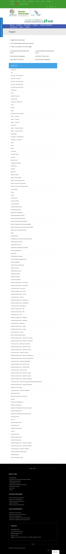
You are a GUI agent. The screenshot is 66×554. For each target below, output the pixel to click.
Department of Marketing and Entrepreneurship (21, 413)
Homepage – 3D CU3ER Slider (17, 136)
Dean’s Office (13, 253)
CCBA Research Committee (17, 256)
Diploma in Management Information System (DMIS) (22, 227)
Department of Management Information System (21, 407)
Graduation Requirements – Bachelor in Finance (21, 349)
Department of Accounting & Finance (19, 230)
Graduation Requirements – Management (20, 303)
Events (12, 104)
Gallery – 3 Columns (15, 116)
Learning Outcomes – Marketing (18, 323)
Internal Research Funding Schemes (18, 259)
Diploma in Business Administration (16, 504)
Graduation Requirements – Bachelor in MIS (20, 367)
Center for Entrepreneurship (17, 457)
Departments (27, 25)
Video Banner (14, 90)
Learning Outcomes (15, 203)
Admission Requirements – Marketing (19, 317)
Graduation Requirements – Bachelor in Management (22, 358)
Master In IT (13, 171)
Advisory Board (14, 198)
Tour (12, 72)
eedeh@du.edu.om (18, 533)
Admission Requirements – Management (19, 300)
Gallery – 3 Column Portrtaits (17, 128)
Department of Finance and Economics (19, 396)
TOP (33, 544)
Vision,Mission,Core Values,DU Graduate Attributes (21, 238)
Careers (11, 489)
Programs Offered (15, 200)
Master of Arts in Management (15, 499)
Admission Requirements (16, 422)
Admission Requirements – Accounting (19, 282)
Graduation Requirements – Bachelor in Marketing (21, 384)
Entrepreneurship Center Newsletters (19, 451)
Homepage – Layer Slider (16, 139)
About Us (12, 25)
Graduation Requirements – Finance (18, 294)
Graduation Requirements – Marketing (19, 320)
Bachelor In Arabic (15, 174)
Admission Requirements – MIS (17, 308)
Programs (19, 25)
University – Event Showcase (17, 81)
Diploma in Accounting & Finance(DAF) (19, 221)
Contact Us (48, 1)
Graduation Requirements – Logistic (18, 329)
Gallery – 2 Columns (15, 119)
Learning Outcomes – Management (18, 305)
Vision (12, 145)
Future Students (14, 189)
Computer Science (15, 154)
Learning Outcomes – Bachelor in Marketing (20, 390)
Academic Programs (15, 96)
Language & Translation (16, 163)
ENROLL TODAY (33, 468)
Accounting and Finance (16, 209)
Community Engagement (46, 25)
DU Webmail (31, 1)
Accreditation (13, 27)
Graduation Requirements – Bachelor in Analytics (21, 445)
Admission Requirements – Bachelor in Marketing (21, 378)
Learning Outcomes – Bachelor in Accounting (20, 343)
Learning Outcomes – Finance (17, 297)
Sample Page (14, 133)
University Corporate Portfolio (17, 87)
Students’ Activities (15, 268)
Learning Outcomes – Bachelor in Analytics (20, 448)
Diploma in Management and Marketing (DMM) (21, 224)
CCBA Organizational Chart (16, 241)
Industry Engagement (15, 262)
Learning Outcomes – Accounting (18, 288)
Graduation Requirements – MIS (17, 311)
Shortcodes (13, 125)
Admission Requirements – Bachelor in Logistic (21, 372)
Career (37, 1)
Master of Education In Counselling (18, 183)
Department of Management (17, 402)
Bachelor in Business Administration (17, 501)
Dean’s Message (14, 236)
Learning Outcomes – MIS (16, 314)
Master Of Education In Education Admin (19, 186)
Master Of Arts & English (16, 177)
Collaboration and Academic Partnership (19, 247)
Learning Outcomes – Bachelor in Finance (19, 352)
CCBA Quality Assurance (16, 270)
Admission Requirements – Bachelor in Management (22, 355)
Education (13, 157)
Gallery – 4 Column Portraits (17, 131)
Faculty (21, 27)
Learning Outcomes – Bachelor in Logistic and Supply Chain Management (26, 381)
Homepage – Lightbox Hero (16, 101)
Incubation (13, 4)
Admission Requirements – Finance (18, 291)
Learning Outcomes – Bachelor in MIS (19, 370)
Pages (12, 110)
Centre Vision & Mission (16, 279)
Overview (13, 399)
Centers (27, 27)
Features (13, 107)
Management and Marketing (17, 212)
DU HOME (12, 1)
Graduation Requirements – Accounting (19, 285)
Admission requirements (16, 405)
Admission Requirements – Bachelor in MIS (20, 364)
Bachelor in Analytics (13, 503)
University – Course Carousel (17, 75)
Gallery (18, 1)
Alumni (24, 1)
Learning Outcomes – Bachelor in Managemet (20, 361)
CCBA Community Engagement (17, 265)
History (12, 142)
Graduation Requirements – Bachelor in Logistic (21, 375)
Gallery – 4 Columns (15, 122)
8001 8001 (17, 529)
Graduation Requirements (16, 206)
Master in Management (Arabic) (17, 215)
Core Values (13, 151)
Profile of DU (13, 69)
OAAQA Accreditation (15, 273)
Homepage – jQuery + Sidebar (17, 113)
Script (12, 93)
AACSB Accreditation (15, 276)
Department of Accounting (16, 387)
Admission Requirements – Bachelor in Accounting (21, 337)
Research (35, 25)
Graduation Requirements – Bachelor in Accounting (22, 340)
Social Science (14, 166)
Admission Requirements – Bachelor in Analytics (21, 442)
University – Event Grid (15, 78)
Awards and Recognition (16, 250)
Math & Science (14, 160)
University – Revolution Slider (17, 84)
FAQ (43, 1)
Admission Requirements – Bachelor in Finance (21, 346)
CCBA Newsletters (15, 454)
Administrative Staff (24, 4)
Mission (12, 148)
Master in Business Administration (18, 218)
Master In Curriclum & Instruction (18, 180)
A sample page (14, 98)
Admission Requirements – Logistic (18, 326)
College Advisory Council (16, 244)
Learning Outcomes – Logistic (17, 332)
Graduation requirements (16, 440)
